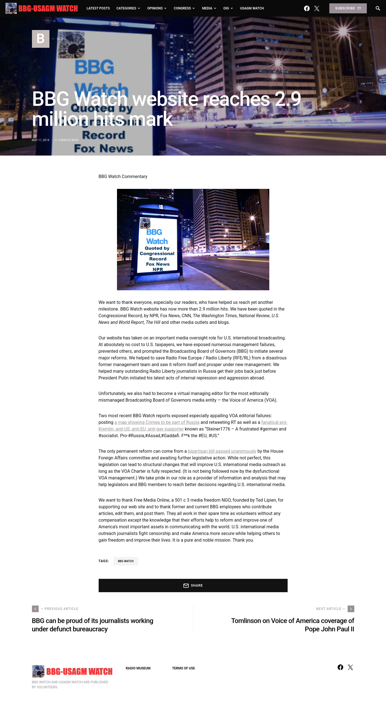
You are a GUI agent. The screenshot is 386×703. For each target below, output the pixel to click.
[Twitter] (317, 8)
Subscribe (348, 8)
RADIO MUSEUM (138, 668)
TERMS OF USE (183, 668)
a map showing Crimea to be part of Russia (157, 422)
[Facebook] (307, 8)
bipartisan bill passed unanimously (222, 451)
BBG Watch (125, 561)
